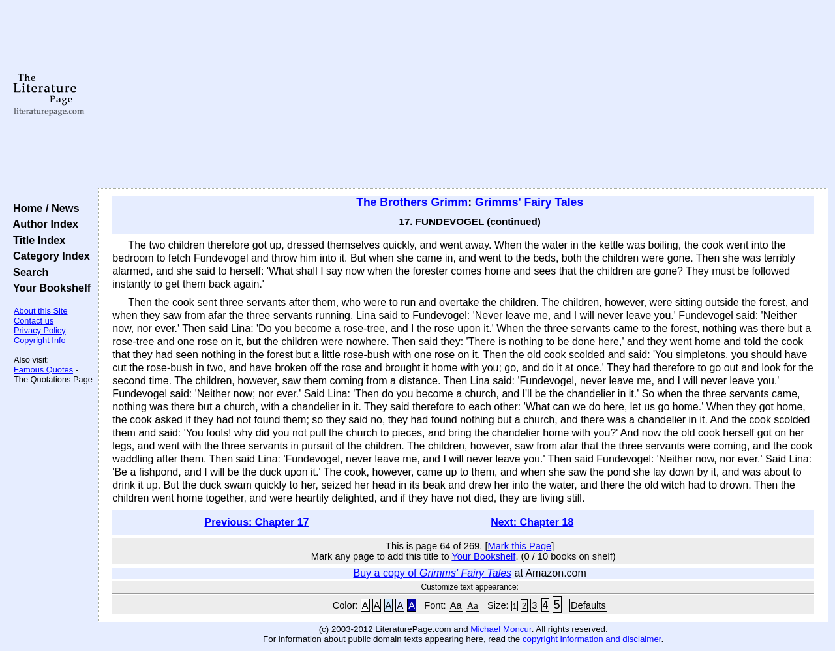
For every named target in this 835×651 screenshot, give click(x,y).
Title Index (36, 240)
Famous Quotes (43, 369)
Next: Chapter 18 (532, 522)
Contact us (33, 321)
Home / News (43, 208)
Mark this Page (519, 546)
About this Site (41, 311)
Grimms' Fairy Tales (529, 202)
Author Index (42, 224)
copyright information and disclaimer (592, 639)
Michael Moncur (500, 629)
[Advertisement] (463, 94)
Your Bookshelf (49, 288)
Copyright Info (40, 340)
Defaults (588, 605)
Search (27, 272)
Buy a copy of (433, 573)
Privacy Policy (40, 330)
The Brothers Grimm (412, 202)
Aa (456, 605)
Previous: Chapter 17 (256, 522)
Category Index (48, 256)
